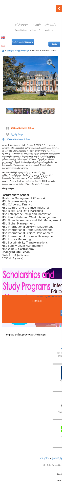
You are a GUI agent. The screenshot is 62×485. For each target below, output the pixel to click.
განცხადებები (21, 24)
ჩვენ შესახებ (20, 30)
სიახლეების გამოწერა (22, 42)
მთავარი (44, 458)
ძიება (54, 44)
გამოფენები (35, 30)
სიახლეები (36, 24)
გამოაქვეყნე (50, 24)
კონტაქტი (48, 30)
